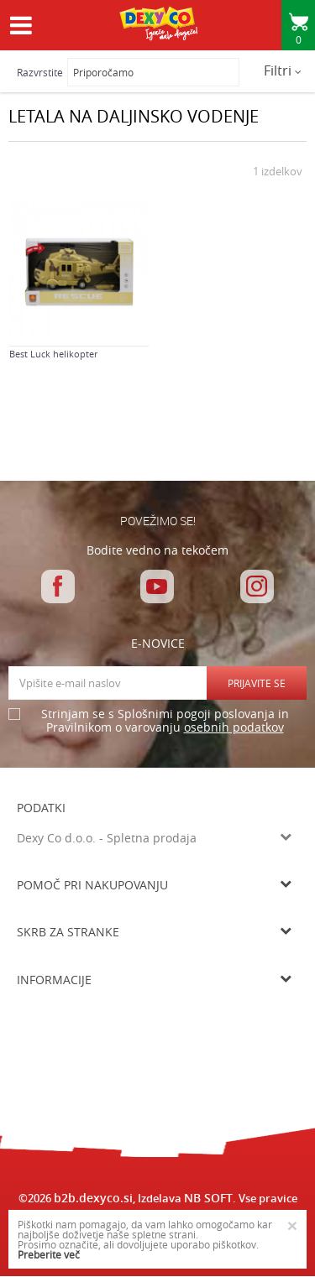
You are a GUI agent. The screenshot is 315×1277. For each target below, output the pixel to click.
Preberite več (49, 1254)
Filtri (283, 70)
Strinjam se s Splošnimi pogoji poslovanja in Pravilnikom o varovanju (165, 721)
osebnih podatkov (234, 727)
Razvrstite (40, 72)
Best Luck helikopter (53, 354)
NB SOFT (208, 1198)
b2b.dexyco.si (93, 1198)
